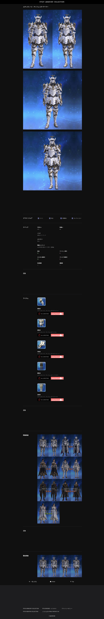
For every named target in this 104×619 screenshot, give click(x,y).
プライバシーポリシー (67, 608)
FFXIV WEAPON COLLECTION (30, 611)
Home (52, 581)
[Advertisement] (52, 201)
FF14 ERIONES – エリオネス (49, 608)
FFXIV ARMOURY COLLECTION (52, 2)
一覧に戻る (33, 581)
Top (72, 581)
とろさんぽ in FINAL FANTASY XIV (50, 611)
